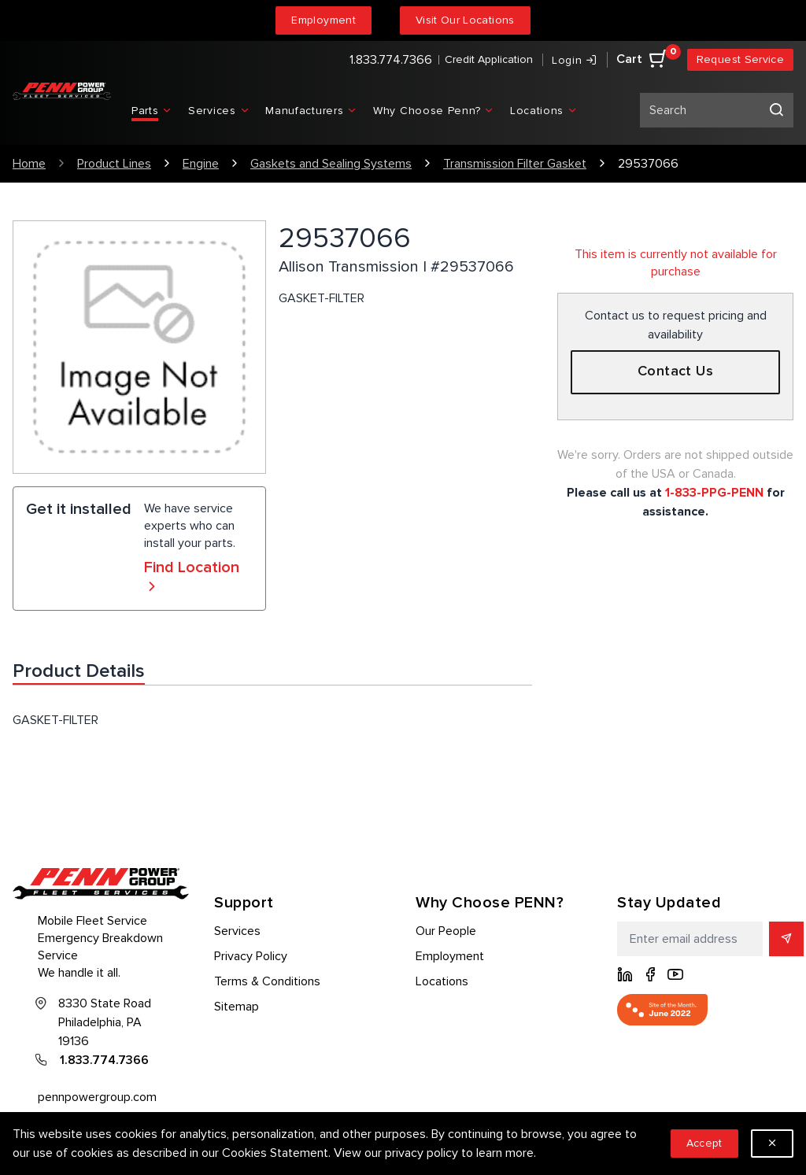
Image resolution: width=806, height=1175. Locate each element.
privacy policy (421, 1153)
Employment (323, 20)
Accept (704, 1143)
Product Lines (114, 164)
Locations (442, 981)
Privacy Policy (250, 956)
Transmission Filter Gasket (514, 164)
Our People (446, 931)
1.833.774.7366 (390, 60)
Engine (201, 164)
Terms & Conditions (267, 981)
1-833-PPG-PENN (714, 493)
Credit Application (489, 59)
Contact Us (676, 371)
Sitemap (236, 1006)
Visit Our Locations (465, 20)
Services (237, 931)
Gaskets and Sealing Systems (331, 164)
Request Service (740, 59)
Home (29, 164)
